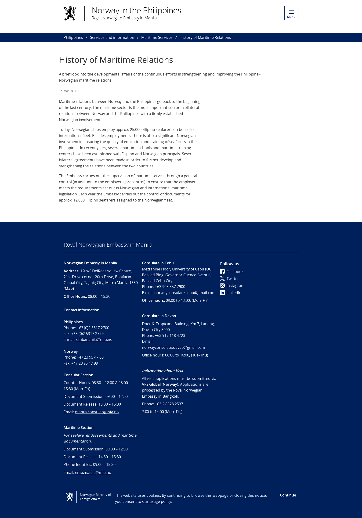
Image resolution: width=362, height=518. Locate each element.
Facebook (231, 271)
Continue (288, 495)
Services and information (112, 37)
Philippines (73, 37)
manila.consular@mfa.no (97, 411)
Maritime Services (157, 37)
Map (69, 288)
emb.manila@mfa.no (94, 339)
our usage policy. (157, 501)
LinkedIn (230, 292)
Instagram (232, 285)
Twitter (229, 278)
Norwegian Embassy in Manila (90, 263)
